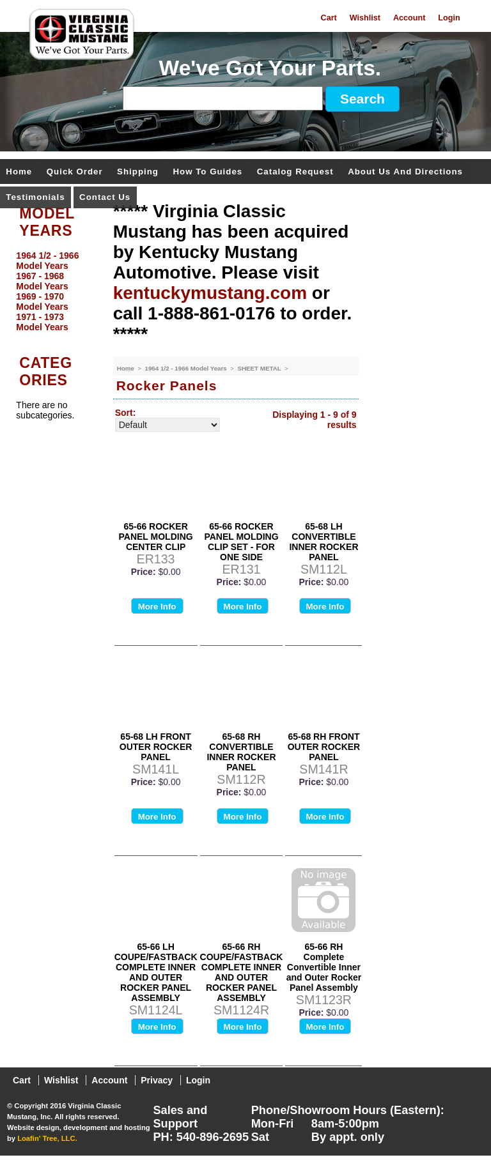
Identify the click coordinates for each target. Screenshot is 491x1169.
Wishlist (365, 17)
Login (449, 17)
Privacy (157, 1080)
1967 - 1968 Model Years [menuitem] (42, 281)
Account (409, 17)
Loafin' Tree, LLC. (47, 1138)
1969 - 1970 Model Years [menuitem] (42, 301)
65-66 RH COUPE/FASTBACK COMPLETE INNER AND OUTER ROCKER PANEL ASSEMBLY (241, 972)
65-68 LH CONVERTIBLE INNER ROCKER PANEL (323, 541)
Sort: (125, 413)
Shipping (138, 172)
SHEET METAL (260, 368)
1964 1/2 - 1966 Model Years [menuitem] (47, 260)
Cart (329, 17)
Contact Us (104, 197)
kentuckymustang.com (210, 293)
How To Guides (207, 172)
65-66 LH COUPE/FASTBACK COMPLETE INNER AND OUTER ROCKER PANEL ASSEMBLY (156, 972)
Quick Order (75, 172)
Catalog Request (295, 172)
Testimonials (35, 197)
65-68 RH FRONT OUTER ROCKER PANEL (324, 746)
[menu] (53, 291)
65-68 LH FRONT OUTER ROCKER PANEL (156, 746)
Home (19, 172)
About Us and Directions (405, 172)
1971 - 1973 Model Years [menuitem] (42, 322)
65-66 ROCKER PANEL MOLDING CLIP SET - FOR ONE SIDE (241, 541)
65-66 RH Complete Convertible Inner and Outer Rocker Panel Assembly (323, 967)
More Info (157, 606)
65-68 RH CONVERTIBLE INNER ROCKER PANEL (241, 751)
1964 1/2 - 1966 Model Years (186, 368)
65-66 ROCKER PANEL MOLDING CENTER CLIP (156, 536)
